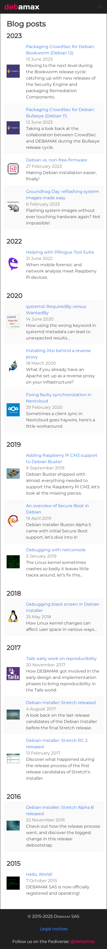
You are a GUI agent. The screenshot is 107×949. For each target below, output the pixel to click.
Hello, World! (39, 874)
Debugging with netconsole (56, 549)
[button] (100, 7)
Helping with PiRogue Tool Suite (60, 252)
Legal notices (54, 928)
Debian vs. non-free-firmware (56, 160)
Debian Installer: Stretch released (61, 702)
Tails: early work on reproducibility (61, 658)
